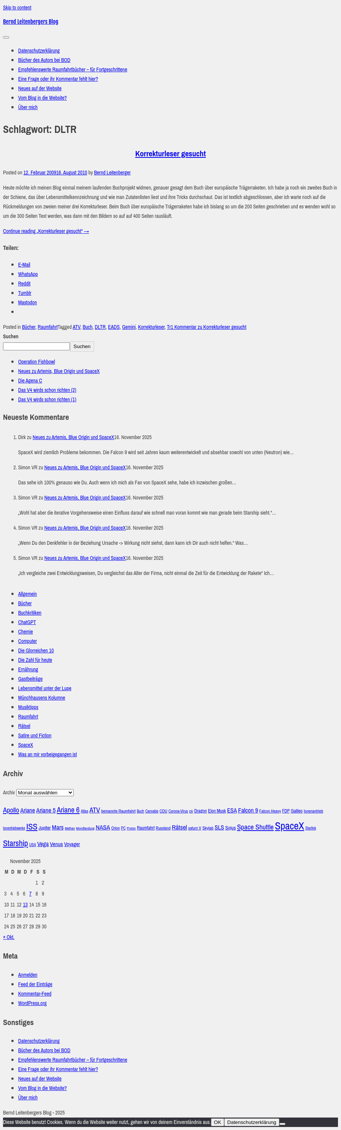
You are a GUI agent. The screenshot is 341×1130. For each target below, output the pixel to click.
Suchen (11, 336)
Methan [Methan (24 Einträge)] (70, 828)
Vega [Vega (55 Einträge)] (42, 844)
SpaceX (25, 745)
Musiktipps (28, 707)
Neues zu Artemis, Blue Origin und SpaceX (59, 371)
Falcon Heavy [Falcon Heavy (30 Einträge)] (270, 811)
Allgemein (27, 594)
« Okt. (8, 937)
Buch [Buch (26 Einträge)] (140, 811)
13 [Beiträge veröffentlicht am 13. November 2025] (25, 905)
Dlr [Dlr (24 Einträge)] (191, 811)
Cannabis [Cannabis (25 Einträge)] (151, 811)
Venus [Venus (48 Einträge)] (56, 844)
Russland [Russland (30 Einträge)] (163, 828)
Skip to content (17, 7)
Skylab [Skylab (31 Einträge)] (207, 828)
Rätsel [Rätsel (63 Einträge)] (179, 827)
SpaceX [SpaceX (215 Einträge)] (289, 826)
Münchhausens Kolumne (41, 698)
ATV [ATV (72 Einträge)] (94, 810)
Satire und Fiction (34, 735)
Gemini (129, 327)
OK (217, 1122)
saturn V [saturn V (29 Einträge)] (194, 828)
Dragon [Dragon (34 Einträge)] (200, 810)
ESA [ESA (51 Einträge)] (232, 810)
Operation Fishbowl (36, 362)
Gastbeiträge (30, 679)
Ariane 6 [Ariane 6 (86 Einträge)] (68, 810)
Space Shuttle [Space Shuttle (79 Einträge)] (255, 827)
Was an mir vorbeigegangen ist (47, 754)
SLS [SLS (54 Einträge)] (219, 827)
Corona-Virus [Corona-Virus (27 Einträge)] (178, 811)
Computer (27, 641)
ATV (76, 327)
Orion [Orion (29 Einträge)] (115, 828)
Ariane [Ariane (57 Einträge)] (27, 810)
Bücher (28, 327)
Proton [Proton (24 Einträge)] (131, 828)
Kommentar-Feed (34, 994)
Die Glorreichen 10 (36, 650)
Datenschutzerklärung (39, 50)
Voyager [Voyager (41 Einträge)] (72, 844)
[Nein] (282, 1124)
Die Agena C (30, 380)
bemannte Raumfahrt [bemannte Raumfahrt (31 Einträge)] (118, 811)
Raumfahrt (48, 327)
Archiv (9, 792)
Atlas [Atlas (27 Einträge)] (84, 811)
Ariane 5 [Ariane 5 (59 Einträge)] (46, 810)
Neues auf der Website (40, 88)
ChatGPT (27, 622)
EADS (114, 327)
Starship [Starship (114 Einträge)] (15, 843)
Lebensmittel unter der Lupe (44, 688)
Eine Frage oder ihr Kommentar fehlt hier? (58, 79)
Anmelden (27, 975)
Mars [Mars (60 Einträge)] (58, 827)
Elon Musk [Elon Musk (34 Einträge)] (217, 810)
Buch (88, 327)
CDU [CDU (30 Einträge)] (163, 811)
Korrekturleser (151, 327)
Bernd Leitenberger (112, 172)
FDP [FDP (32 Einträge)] (286, 811)
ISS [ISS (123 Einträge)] (31, 826)
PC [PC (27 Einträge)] (123, 828)
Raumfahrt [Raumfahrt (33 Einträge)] (146, 828)
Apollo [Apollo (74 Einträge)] (11, 810)
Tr (168, 327)
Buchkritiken (30, 613)
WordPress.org (32, 1003)
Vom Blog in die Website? (42, 98)
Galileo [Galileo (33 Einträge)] (296, 811)
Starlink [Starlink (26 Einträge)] (310, 828)
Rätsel (24, 726)
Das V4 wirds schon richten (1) (47, 399)
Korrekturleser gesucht (170, 153)
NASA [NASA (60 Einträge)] (103, 827)
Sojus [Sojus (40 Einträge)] (230, 827)
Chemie (25, 632)
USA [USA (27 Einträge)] (32, 844)
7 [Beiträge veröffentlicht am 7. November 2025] (30, 894)
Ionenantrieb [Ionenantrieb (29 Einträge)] (313, 811)
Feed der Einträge (35, 984)
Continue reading (46, 231)
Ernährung (28, 669)
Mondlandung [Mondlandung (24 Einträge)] (85, 828)
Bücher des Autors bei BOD (44, 60)
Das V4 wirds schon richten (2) (47, 390)
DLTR (100, 327)
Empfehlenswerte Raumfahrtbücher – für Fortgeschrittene (72, 69)
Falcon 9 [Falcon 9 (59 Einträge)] (248, 810)
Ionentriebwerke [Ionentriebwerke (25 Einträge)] (14, 828)
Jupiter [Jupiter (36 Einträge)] (45, 827)
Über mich (28, 107)
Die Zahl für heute (35, 660)
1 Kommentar (208, 327)
